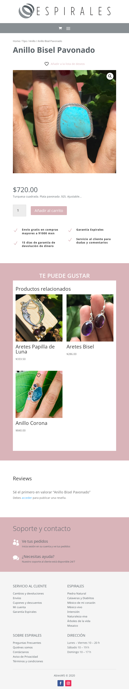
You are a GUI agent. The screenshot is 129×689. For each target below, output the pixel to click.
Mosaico (72, 625)
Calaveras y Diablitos (80, 598)
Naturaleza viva (77, 616)
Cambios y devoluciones (28, 593)
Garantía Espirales (25, 612)
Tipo (24, 41)
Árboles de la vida (78, 621)
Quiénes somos (23, 647)
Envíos (17, 598)
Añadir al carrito (49, 210)
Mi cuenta (19, 607)
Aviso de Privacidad (25, 656)
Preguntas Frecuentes (27, 643)
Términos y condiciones (28, 661)
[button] (110, 76)
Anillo (32, 41)
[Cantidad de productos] (19, 210)
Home (16, 41)
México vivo (74, 607)
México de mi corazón (81, 602)
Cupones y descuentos (27, 602)
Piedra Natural (76, 593)
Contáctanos (21, 652)
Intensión (73, 612)
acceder (27, 498)
